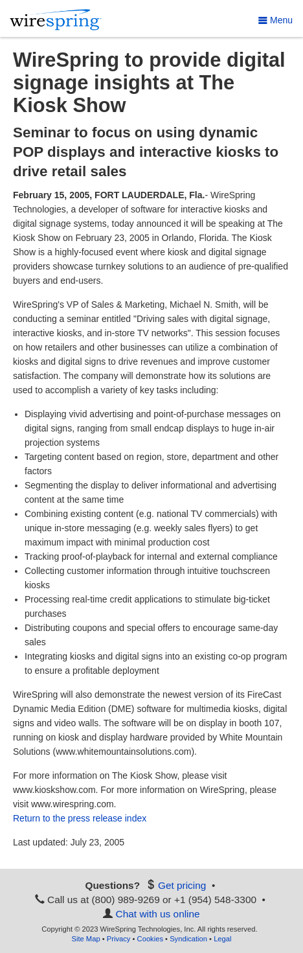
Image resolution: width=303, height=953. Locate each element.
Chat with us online (158, 913)
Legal (222, 939)
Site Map (85, 939)
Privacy (119, 939)
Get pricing (182, 885)
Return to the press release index (79, 818)
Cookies (150, 939)
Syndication (188, 939)
